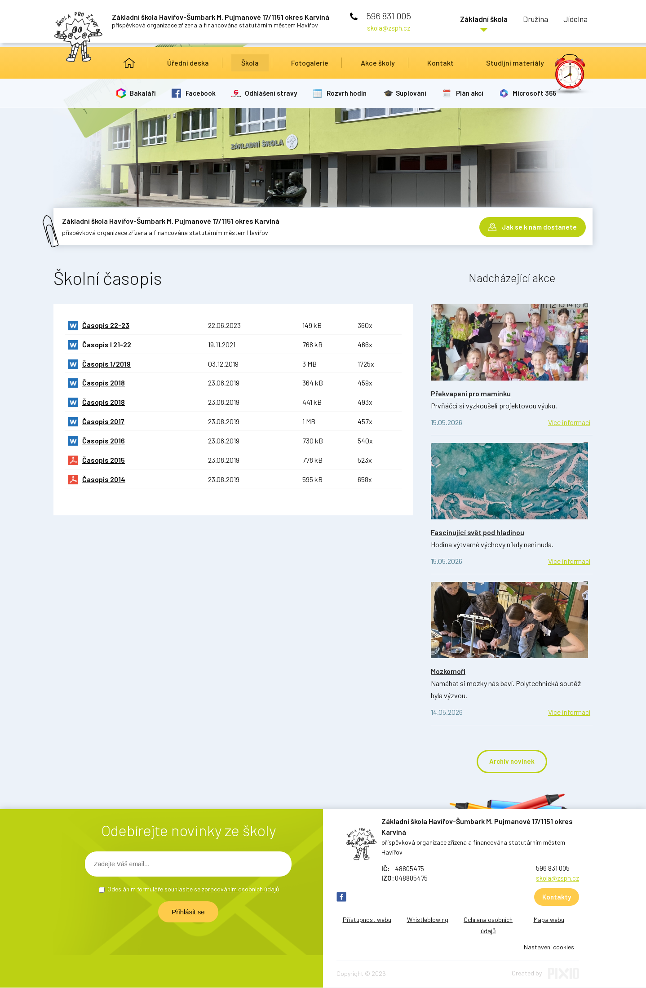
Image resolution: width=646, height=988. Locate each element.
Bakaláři (144, 93)
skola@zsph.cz (388, 28)
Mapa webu (549, 920)
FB (341, 897)
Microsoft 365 (539, 93)
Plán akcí (473, 93)
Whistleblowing (427, 920)
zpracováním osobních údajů (240, 889)
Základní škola (465, 20)
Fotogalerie (309, 62)
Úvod (129, 63)
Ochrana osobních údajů (488, 925)
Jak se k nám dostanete (539, 225)
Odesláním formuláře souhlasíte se (193, 889)
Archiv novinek (512, 762)
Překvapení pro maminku (471, 393)
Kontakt (440, 62)
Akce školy (378, 62)
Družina (524, 20)
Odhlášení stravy (273, 93)
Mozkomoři (448, 671)
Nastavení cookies (549, 947)
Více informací (569, 422)
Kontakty (556, 897)
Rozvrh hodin (349, 93)
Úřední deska (188, 62)
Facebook (202, 93)
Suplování (414, 93)
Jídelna (572, 20)
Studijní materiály (515, 62)
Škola (250, 62)
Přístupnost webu (367, 920)
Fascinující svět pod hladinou (477, 532)
